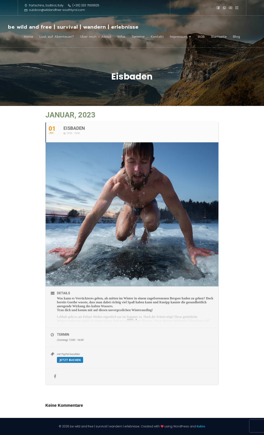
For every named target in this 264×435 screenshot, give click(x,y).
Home (28, 36)
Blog (236, 36)
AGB (201, 36)
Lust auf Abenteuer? (56, 36)
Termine (138, 36)
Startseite (219, 36)
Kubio (201, 426)
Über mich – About (95, 36)
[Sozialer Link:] (218, 8)
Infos (121, 36)
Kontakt (157, 36)
